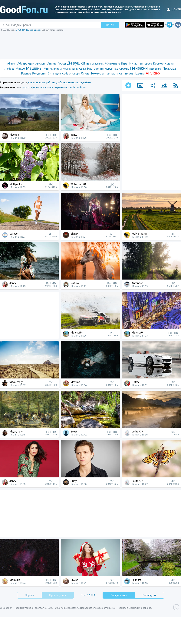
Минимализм (53, 68)
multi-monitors (77, 87)
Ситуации (54, 73)
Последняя (149, 595)
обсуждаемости (68, 82)
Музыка (81, 68)
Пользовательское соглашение (98, 607)
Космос (158, 63)
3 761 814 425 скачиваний (28, 29)
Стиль (85, 73)
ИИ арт (134, 63)
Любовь (10, 68)
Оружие (124, 68)
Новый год (111, 68)
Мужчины (69, 68)
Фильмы (128, 73)
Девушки (76, 63)
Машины (34, 68)
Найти (110, 25)
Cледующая (118, 595)
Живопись (98, 63)
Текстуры (97, 73)
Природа (169, 68)
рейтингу (51, 82)
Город (62, 63)
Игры (124, 63)
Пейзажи (139, 68)
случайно (85, 82)
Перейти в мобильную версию (134, 607)
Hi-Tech (11, 63)
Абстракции (25, 63)
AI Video (153, 73)
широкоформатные (34, 87)
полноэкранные (57, 87)
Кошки (169, 63)
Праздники (155, 68)
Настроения (95, 68)
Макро (20, 68)
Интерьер (146, 63)
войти (174, 9)
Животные (112, 63)
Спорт (76, 73)
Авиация (40, 63)
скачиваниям (36, 82)
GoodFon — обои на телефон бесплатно (24, 607)
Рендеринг (39, 73)
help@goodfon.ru (70, 607)
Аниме (51, 63)
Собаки (66, 73)
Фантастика (113, 73)
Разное (26, 73)
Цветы (140, 73)
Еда (88, 63)
